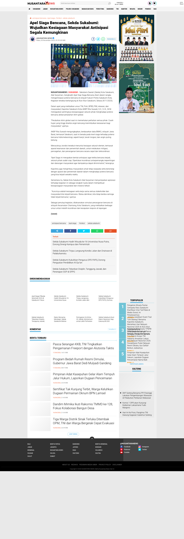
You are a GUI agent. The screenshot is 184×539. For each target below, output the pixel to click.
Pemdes (148, 9)
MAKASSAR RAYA (88, 9)
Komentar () (111, 39)
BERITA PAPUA (55, 444)
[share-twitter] (98, 39)
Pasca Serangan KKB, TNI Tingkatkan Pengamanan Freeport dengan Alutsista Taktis (83, 346)
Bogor (140, 9)
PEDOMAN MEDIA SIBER (88, 465)
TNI (117, 9)
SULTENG (76, 453)
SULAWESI (98, 450)
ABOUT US (66, 465)
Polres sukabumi (72, 9)
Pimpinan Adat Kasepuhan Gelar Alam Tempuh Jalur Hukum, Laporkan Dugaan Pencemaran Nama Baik (84, 378)
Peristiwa (100, 9)
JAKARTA (53, 447)
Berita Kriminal (101, 444)
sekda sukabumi (69, 18)
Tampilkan (112, 329)
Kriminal (30, 450)
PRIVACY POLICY (105, 465)
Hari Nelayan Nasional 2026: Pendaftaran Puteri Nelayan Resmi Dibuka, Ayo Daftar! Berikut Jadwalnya (139, 344)
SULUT (29, 456)
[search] (85, 3)
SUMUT (52, 456)
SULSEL (52, 453)
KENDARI (98, 447)
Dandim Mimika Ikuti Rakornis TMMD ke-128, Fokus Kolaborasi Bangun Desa (83, 406)
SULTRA (98, 453)
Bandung (110, 9)
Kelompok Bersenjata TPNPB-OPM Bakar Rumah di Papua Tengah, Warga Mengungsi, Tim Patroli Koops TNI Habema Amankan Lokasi (139, 334)
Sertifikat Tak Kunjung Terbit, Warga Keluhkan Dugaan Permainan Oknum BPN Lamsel (83, 391)
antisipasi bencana (39, 18)
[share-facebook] (93, 39)
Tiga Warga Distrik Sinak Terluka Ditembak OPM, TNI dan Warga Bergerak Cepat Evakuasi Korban (83, 423)
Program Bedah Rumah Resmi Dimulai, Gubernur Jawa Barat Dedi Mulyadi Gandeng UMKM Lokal (82, 363)
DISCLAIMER (117, 465)
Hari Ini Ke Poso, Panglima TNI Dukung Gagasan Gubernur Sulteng (137, 413)
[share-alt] (57, 231)
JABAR (45, 9)
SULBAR (30, 453)
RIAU (74, 450)
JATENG (75, 447)
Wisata (132, 9)
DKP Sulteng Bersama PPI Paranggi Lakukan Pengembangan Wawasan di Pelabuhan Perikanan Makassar (137, 395)
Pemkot (59, 18)
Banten (124, 9)
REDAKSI (74, 465)
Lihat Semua (73, 434)
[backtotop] (92, 439)
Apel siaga (51, 18)
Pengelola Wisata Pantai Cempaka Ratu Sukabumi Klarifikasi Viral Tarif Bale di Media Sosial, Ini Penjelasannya (138, 310)
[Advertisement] (39, 79)
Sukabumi (36, 9)
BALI (29, 444)
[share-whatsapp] (103, 39)
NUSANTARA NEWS (56, 9)
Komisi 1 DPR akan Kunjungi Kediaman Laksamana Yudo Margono (134, 405)
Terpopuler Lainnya (136, 364)
